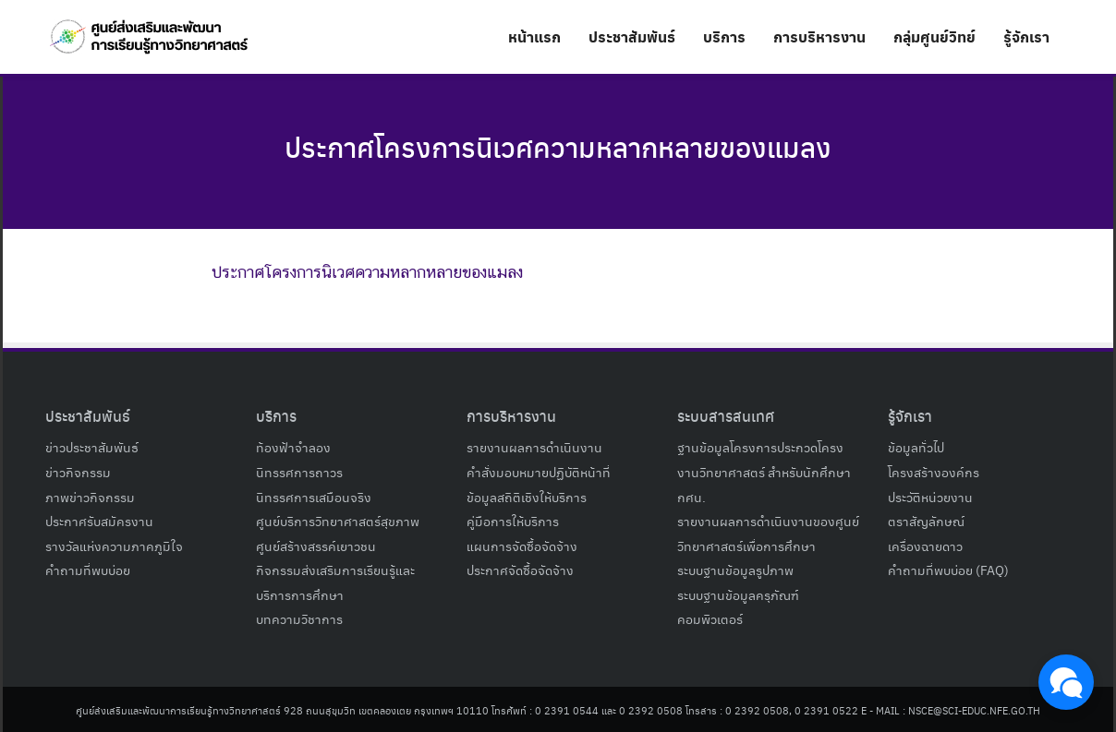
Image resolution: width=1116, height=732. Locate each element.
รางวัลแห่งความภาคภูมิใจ (114, 545)
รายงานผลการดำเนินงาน (534, 447)
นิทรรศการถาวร (299, 471)
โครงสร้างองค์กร (933, 471)
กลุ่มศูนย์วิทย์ (934, 36)
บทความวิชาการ (299, 618)
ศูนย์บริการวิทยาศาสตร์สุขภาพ (337, 520)
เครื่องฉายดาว (925, 545)
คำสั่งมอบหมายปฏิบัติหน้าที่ (539, 471)
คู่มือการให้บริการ (513, 520)
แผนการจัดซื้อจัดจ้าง (522, 545)
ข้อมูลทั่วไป (916, 447)
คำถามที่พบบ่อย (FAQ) (948, 569)
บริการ (724, 36)
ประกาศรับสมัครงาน (99, 520)
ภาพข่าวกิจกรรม (90, 496)
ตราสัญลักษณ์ (926, 520)
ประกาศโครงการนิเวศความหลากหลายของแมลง (558, 146)
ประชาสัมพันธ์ (631, 36)
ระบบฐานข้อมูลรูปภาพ (735, 569)
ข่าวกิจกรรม (78, 471)
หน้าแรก (534, 36)
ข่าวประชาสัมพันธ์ (92, 447)
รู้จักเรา (1026, 36)
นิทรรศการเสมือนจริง (313, 496)
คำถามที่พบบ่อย (87, 569)
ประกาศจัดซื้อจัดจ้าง (520, 569)
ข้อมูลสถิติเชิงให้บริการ (527, 496)
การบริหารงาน (819, 36)
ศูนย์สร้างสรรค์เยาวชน (316, 545)
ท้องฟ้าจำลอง (293, 447)
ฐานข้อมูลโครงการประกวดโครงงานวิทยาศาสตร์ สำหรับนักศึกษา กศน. (764, 471)
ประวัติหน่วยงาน (930, 496)
